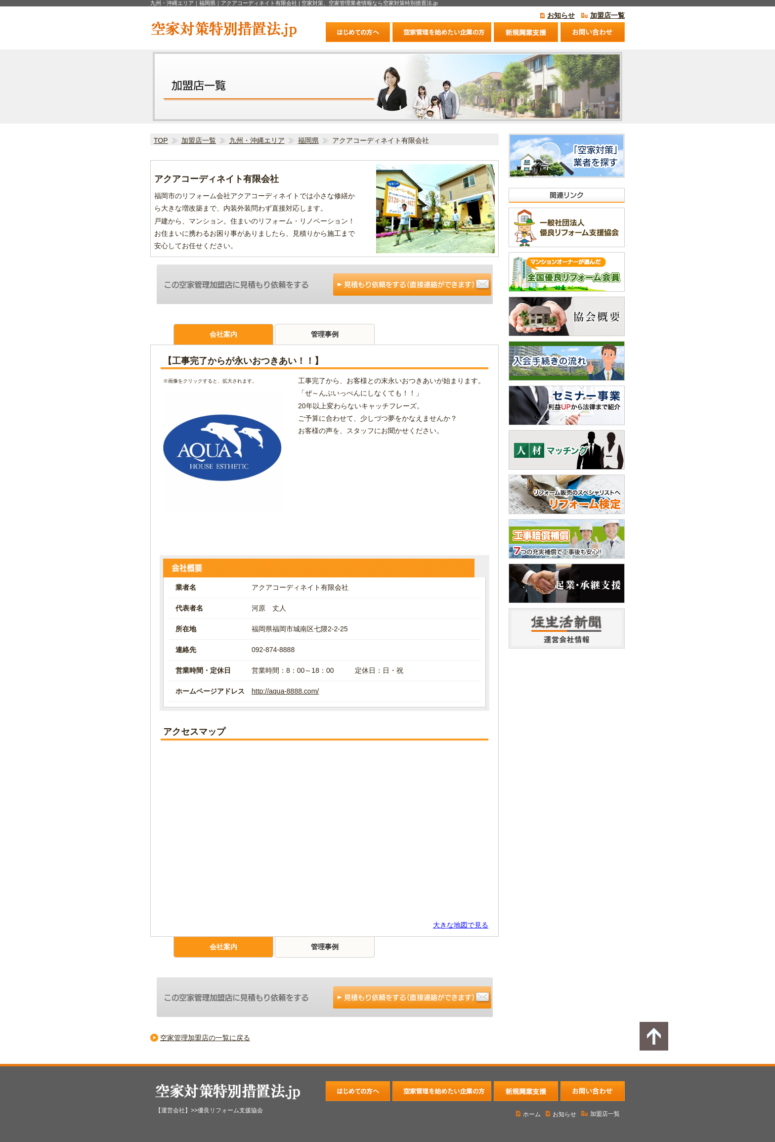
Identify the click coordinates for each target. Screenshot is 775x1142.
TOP (161, 140)
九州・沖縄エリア (257, 140)
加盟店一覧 (607, 15)
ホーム (528, 1114)
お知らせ (561, 15)
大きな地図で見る (460, 925)
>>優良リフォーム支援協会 (227, 1110)
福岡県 (308, 140)
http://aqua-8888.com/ (285, 691)
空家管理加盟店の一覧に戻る (205, 1038)
